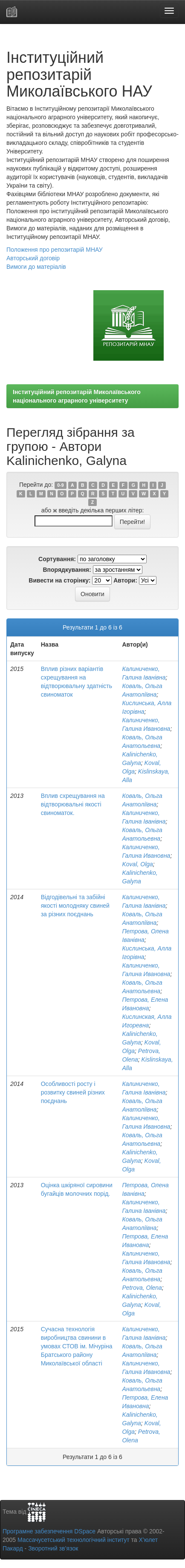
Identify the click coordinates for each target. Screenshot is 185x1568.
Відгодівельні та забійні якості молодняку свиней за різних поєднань (75, 906)
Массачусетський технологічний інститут (73, 1539)
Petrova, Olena (142, 1287)
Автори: (125, 580)
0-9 (60, 485)
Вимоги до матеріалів (36, 266)
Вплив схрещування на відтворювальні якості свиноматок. (73, 804)
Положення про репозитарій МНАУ (54, 249)
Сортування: (57, 559)
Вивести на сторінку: (59, 580)
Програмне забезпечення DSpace (49, 1531)
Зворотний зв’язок (53, 1548)
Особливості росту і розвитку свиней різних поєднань (73, 1092)
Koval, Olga (137, 864)
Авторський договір (33, 258)
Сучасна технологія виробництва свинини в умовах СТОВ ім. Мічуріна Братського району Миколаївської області (77, 1346)
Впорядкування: (67, 569)
